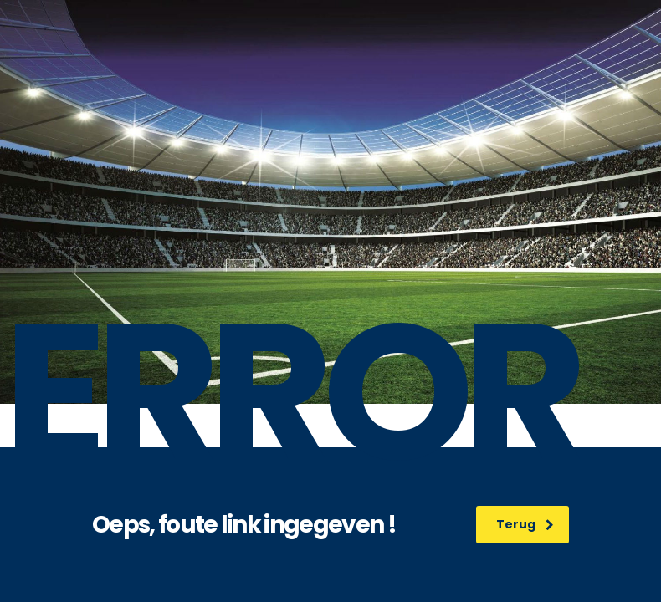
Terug (525, 524)
